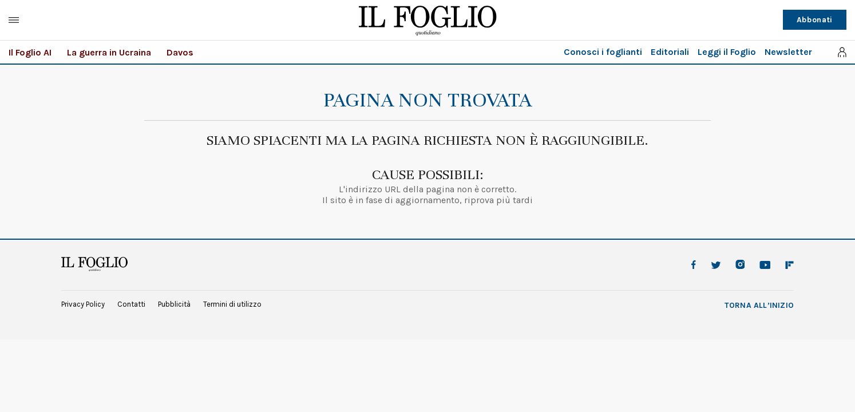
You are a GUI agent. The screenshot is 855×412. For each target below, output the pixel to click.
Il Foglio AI (30, 52)
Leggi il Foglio (727, 51)
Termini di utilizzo (232, 304)
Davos (180, 52)
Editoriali (670, 51)
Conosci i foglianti (603, 51)
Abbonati (815, 20)
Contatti (131, 304)
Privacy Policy (83, 304)
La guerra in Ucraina (109, 52)
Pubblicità (174, 304)
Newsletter (788, 51)
